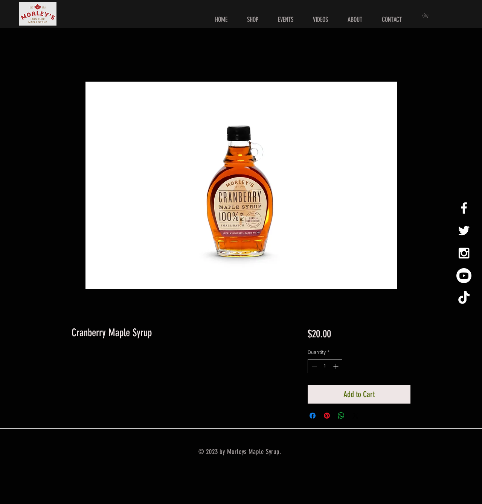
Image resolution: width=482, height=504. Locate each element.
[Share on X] (355, 415)
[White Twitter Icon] (463, 230)
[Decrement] (313, 366)
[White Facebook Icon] (463, 208)
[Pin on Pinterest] (326, 415)
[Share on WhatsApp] (341, 415)
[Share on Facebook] (312, 415)
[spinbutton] (325, 366)
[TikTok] (463, 298)
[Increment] (336, 366)
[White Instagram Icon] (463, 253)
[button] (427, 15)
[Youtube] (463, 275)
